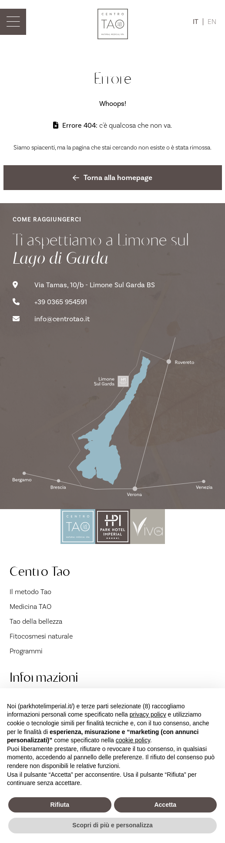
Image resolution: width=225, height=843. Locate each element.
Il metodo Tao (30, 592)
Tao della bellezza (36, 621)
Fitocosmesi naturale (41, 636)
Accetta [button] (165, 804)
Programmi (26, 651)
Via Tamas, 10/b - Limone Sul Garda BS (84, 285)
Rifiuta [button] (59, 804)
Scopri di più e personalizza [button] (112, 825)
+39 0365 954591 (50, 302)
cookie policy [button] (133, 740)
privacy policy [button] (148, 714)
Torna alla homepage (112, 177)
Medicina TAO (30, 606)
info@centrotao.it (51, 319)
